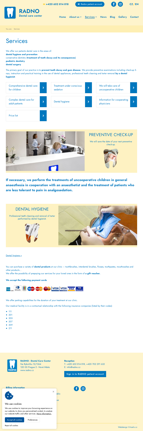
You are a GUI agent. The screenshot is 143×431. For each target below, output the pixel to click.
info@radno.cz (73, 367)
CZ (131, 4)
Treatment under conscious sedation (68, 87)
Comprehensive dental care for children (23, 87)
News (103, 16)
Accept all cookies (14, 419)
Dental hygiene (61, 101)
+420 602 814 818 (56, 4)
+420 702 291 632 (95, 364)
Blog (112, 16)
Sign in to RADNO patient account (85, 374)
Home (62, 16)
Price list (13, 115)
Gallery (122, 16)
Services (91, 16)
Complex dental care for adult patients (21, 101)
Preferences (33, 419)
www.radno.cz (27, 370)
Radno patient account (90, 4)
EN (137, 4)
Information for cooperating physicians (113, 101)
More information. (44, 413)
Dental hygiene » (14, 255)
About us (75, 16)
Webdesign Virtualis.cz (127, 427)
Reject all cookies (11, 425)
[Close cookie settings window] (53, 392)
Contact (134, 16)
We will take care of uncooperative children (111, 87)
